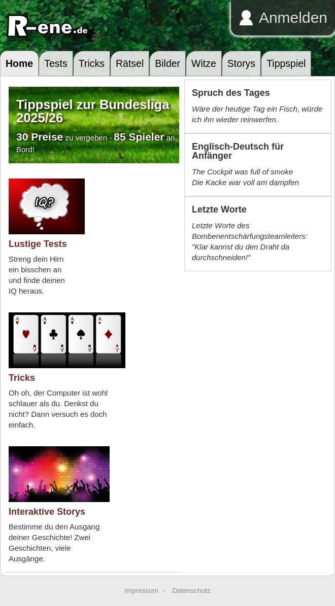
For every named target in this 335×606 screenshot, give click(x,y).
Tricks (92, 63)
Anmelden (293, 17)
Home (19, 63)
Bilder (167, 63)
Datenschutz (192, 590)
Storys (241, 63)
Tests (56, 63)
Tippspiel (286, 63)
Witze (203, 63)
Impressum (141, 590)
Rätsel (130, 63)
